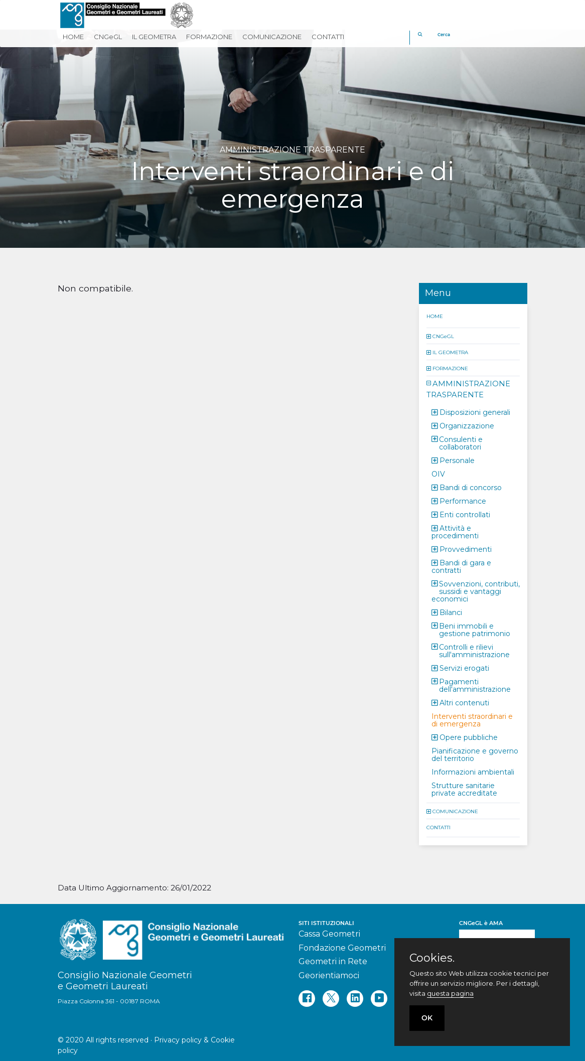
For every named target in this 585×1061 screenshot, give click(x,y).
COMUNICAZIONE (455, 811)
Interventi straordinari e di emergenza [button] (472, 719)
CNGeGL (443, 336)
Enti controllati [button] (465, 514)
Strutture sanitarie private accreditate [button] (464, 789)
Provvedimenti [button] (466, 548)
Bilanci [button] (451, 612)
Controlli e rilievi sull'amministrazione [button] (474, 650)
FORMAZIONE (450, 368)
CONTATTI (438, 827)
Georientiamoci (329, 975)
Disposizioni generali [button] (475, 411)
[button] (429, 336)
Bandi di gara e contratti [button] (461, 566)
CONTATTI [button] (328, 37)
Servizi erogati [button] (464, 667)
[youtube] (379, 998)
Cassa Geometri (329, 934)
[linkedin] (355, 998)
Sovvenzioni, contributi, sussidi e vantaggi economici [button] (475, 591)
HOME (434, 316)
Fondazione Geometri (342, 948)
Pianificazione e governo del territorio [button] (474, 754)
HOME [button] (73, 37)
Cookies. (432, 958)
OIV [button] (438, 473)
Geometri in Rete (333, 961)
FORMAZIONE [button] (209, 37)
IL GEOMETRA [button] (154, 37)
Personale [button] (457, 460)
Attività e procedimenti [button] (455, 531)
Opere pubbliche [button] (469, 736)
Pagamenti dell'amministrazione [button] (475, 685)
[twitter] (331, 998)
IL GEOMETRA (450, 352)
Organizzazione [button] (467, 425)
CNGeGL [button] (108, 37)
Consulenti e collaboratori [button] (461, 442)
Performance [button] (463, 500)
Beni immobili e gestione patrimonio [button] (474, 629)
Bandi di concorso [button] (471, 487)
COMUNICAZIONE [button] (272, 37)
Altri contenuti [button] (464, 702)
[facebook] (307, 998)
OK (426, 1017)
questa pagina (450, 993)
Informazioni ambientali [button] (472, 771)
